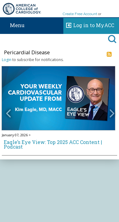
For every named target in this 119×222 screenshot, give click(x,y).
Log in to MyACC (88, 24)
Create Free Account (80, 14)
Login (6, 59)
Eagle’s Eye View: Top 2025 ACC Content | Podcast (53, 144)
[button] (10, 108)
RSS (109, 54)
